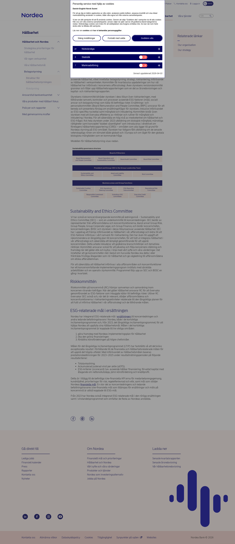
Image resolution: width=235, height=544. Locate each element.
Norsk (88, 9)
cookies (86, 30)
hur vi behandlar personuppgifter (107, 30)
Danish (76, 9)
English (82, 9)
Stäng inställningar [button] (86, 38)
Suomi (94, 9)
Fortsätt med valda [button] (116, 38)
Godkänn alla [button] (147, 38)
